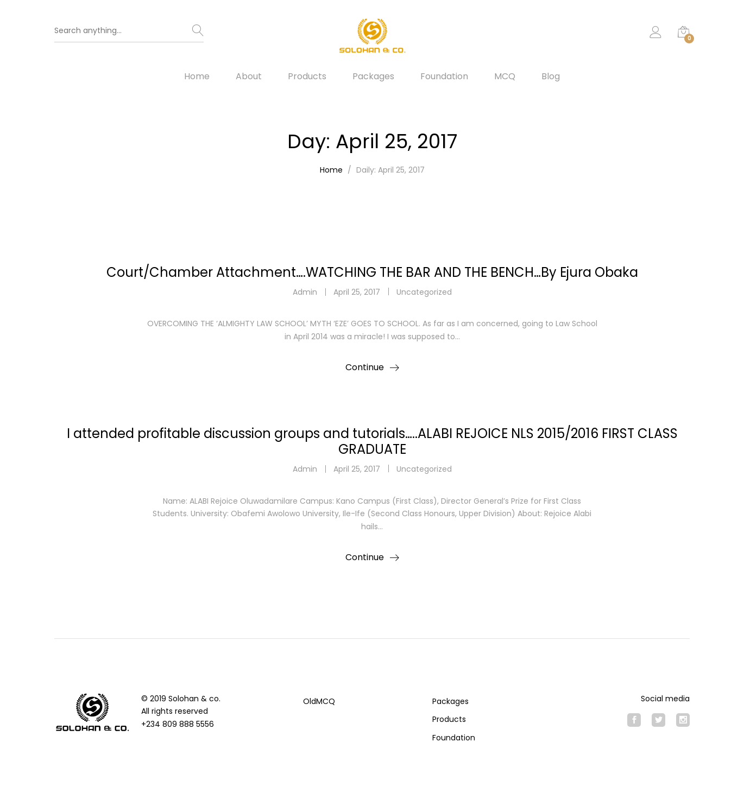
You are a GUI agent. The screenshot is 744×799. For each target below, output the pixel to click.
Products (307, 76)
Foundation (444, 76)
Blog (550, 76)
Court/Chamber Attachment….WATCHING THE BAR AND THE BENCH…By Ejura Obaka (372, 272)
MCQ (504, 76)
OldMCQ (319, 701)
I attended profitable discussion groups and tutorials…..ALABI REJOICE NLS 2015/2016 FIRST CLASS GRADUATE (372, 441)
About (249, 76)
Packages (373, 76)
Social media (665, 698)
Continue (364, 367)
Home (197, 76)
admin (305, 292)
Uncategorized (424, 292)
